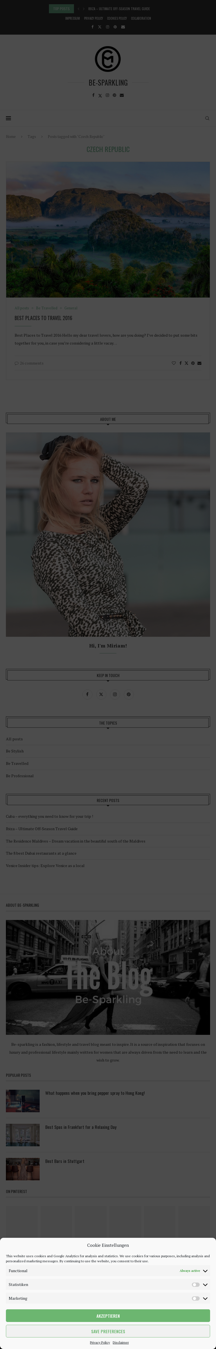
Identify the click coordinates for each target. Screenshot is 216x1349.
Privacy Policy (100, 1342)
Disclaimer (121, 1342)
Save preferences (108, 1331)
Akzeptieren (108, 1316)
